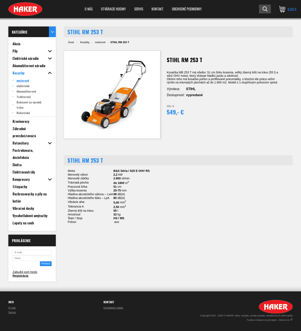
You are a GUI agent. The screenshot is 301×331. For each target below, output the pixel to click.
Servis (138, 8)
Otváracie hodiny (113, 8)
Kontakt (157, 8)
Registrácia (20, 275)
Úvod (71, 42)
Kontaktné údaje (113, 307)
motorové (100, 42)
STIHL (191, 89)
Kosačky (84, 42)
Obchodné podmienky (187, 8)
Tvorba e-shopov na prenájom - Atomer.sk (269, 320)
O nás (89, 8)
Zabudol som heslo (25, 272)
